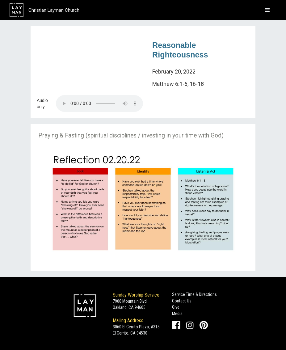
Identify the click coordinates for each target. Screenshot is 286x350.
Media (177, 313)
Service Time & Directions (194, 294)
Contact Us (181, 300)
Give (175, 307)
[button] (267, 10)
